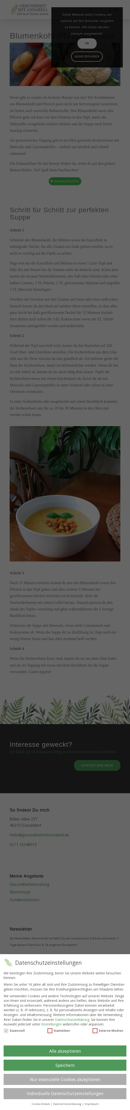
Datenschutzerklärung (72, 1019)
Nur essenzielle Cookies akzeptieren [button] (65, 1079)
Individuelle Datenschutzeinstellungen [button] (65, 1093)
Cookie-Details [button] (41, 1104)
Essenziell (14, 1030)
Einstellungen (51, 1024)
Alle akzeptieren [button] (65, 1051)
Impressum (92, 1104)
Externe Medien (108, 1030)
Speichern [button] (65, 1065)
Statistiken (59, 1030)
